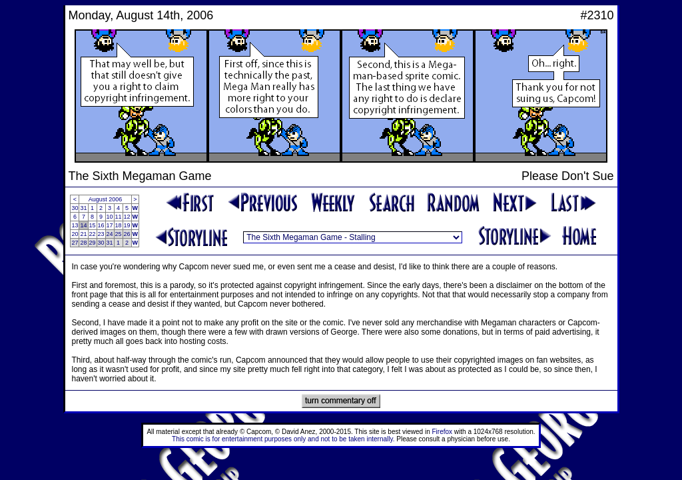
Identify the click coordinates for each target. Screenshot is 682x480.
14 (83, 225)
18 (118, 225)
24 (110, 234)
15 (92, 225)
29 (92, 242)
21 (83, 234)
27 (74, 242)
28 (83, 242)
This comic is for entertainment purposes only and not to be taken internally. (283, 439)
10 (110, 216)
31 (83, 208)
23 (101, 234)
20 (74, 234)
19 (127, 225)
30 (74, 208)
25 (118, 234)
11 (118, 216)
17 (110, 225)
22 (92, 234)
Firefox (442, 431)
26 (127, 234)
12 (127, 216)
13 (74, 225)
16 (101, 225)
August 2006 (106, 199)
